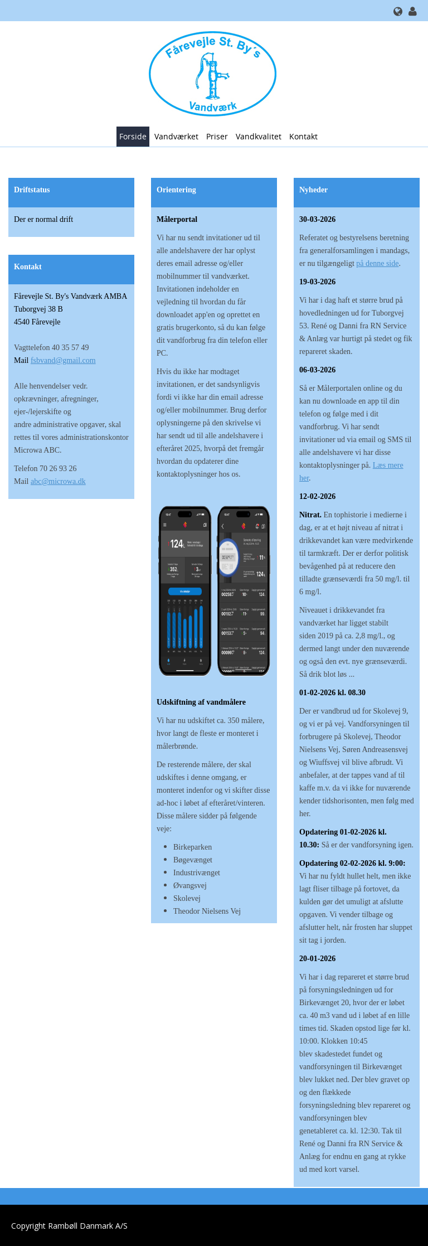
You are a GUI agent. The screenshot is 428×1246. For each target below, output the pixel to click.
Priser (217, 136)
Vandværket (176, 136)
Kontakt (303, 136)
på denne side (377, 263)
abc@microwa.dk (58, 481)
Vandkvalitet (258, 136)
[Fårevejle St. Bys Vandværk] (209, 72)
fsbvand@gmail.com (63, 360)
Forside (133, 136)
